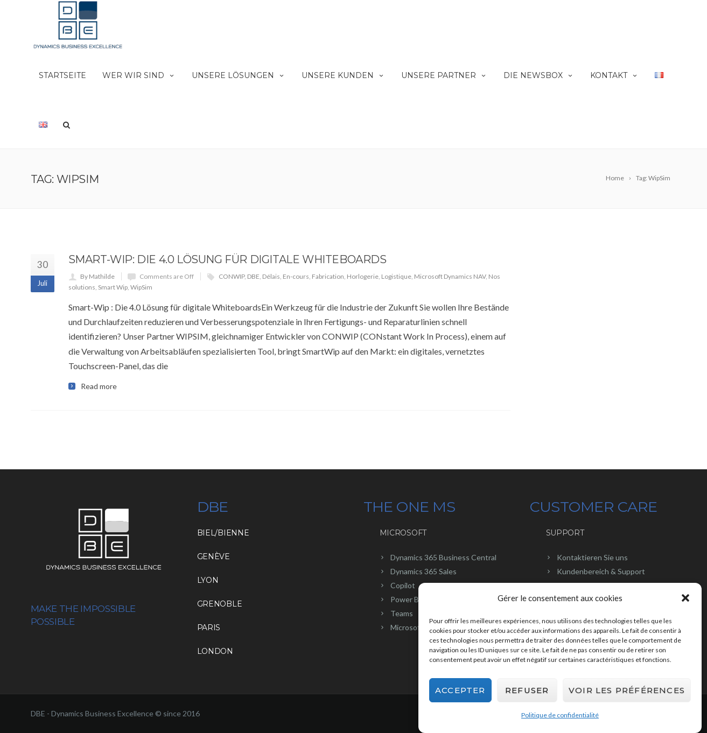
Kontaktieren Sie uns (592, 557)
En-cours (296, 276)
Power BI (406, 599)
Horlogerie (363, 276)
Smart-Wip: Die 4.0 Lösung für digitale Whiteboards (227, 259)
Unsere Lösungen (238, 75)
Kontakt (614, 75)
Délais (271, 276)
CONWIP (231, 276)
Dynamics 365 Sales (423, 571)
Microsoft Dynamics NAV (450, 276)
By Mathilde (97, 276)
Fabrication (328, 276)
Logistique (396, 276)
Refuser (527, 692)
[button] (685, 600)
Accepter (460, 692)
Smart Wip (113, 287)
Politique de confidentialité (560, 717)
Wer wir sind (139, 75)
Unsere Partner (444, 75)
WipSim (141, 287)
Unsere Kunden (343, 75)
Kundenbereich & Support (601, 571)
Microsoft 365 (414, 627)
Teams (401, 613)
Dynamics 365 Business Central (443, 557)
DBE (253, 276)
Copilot (402, 585)
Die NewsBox (538, 75)
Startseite (62, 75)
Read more (99, 386)
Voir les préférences (627, 692)
